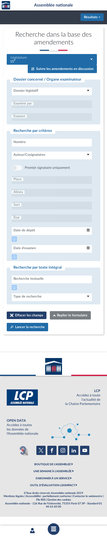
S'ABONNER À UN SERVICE (53, 491)
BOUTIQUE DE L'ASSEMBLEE (52, 477)
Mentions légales (14, 509)
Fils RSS (40, 512)
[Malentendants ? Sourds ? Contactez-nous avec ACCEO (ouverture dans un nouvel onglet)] (23, 463)
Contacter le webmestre (87, 509)
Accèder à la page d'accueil (6, 5)
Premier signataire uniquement (47, 180)
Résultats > (92, 17)
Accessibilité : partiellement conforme (48, 509)
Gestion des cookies (59, 512)
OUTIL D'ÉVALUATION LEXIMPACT (52, 498)
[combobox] (52, 59)
